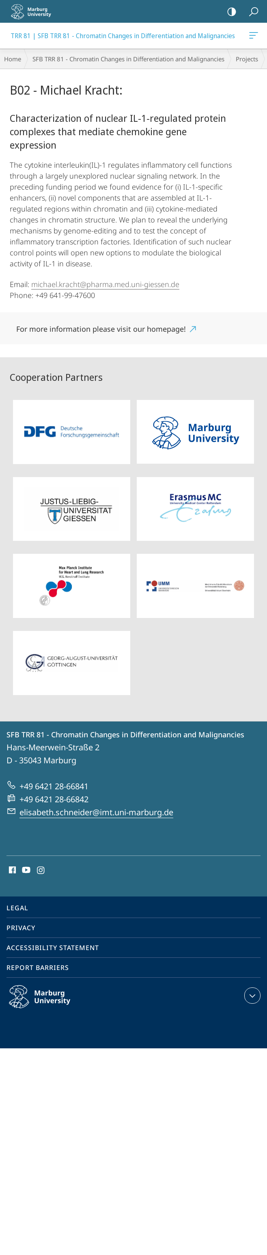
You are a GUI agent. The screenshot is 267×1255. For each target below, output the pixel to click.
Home (12, 59)
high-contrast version (229, 12)
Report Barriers (37, 967)
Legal (17, 907)
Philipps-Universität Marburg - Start (34, 11)
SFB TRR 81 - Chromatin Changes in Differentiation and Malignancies (128, 59)
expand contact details (251, 995)
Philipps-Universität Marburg (48, 1003)
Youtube (25, 870)
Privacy (20, 927)
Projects (247, 59)
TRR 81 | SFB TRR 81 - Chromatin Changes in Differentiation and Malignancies (253, 37)
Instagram (41, 870)
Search (251, 12)
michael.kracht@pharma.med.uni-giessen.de (105, 284)
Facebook (11, 870)
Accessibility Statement (52, 947)
